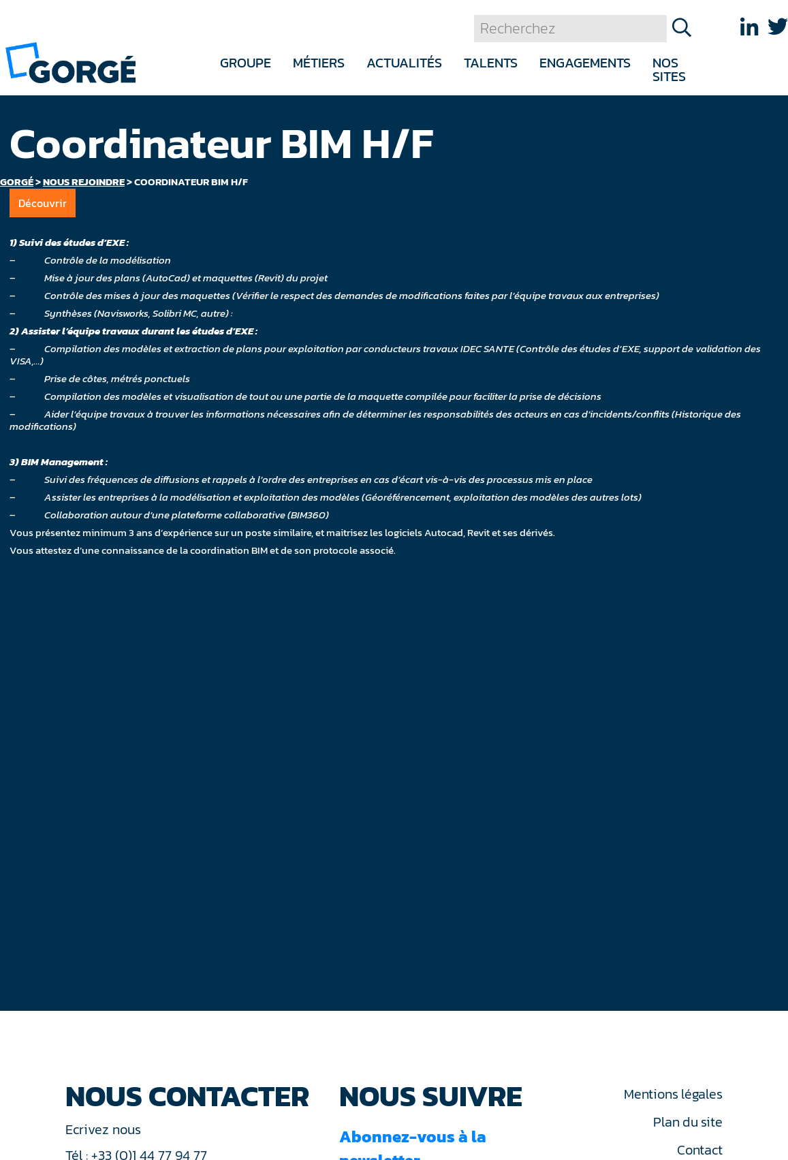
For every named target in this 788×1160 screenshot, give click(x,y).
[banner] (70, 61)
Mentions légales (673, 1094)
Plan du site (687, 1122)
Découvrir (42, 203)
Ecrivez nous (104, 1129)
